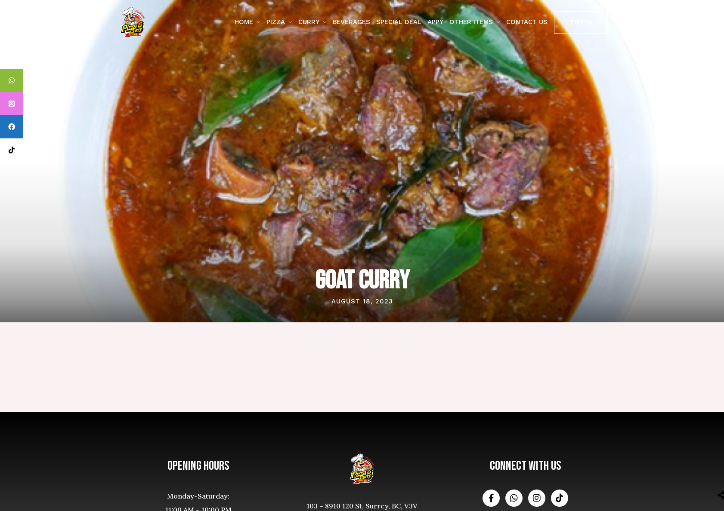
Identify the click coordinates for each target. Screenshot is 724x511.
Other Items (471, 22)
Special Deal (398, 22)
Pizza (275, 22)
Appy (435, 22)
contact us (527, 22)
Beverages (351, 22)
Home (244, 22)
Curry (308, 22)
